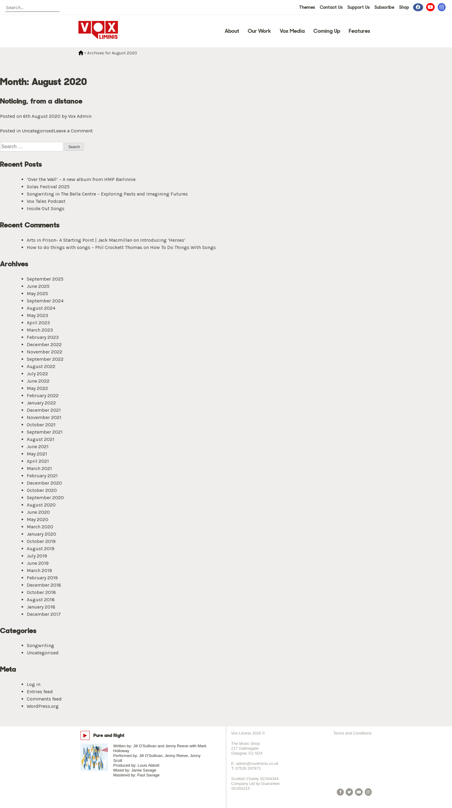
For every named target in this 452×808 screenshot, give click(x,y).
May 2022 (37, 388)
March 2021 (39, 468)
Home (80, 52)
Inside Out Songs (45, 208)
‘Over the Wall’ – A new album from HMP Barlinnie (81, 179)
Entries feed (40, 691)
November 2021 (44, 417)
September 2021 (45, 432)
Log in (33, 684)
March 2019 (39, 570)
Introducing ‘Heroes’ (162, 240)
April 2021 (38, 461)
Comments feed (44, 699)
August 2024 (41, 308)
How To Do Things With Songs (183, 247)
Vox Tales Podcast (46, 201)
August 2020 (41, 505)
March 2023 (40, 330)
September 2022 (45, 359)
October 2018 (41, 592)
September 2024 (45, 301)
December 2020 (44, 483)
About (232, 31)
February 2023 (43, 337)
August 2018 (41, 599)
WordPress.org (43, 706)
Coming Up (326, 31)
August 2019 (40, 548)
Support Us (358, 7)
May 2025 (37, 293)
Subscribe (384, 7)
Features (359, 31)
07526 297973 (248, 768)
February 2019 (42, 578)
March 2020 (40, 527)
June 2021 (38, 446)
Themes (307, 7)
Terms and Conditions (352, 733)
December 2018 (44, 585)
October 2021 (41, 425)
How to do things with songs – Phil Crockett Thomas (84, 247)
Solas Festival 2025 (48, 186)
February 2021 (42, 476)
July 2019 (37, 556)
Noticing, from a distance (41, 101)
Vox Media (292, 31)
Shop (404, 7)
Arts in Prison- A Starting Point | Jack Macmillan (79, 240)
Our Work (259, 31)
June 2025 (38, 286)
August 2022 (41, 366)
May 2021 (37, 454)
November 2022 (44, 352)
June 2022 (38, 381)
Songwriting (40, 645)
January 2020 (41, 534)
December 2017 (44, 614)
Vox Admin (79, 116)
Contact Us (331, 7)
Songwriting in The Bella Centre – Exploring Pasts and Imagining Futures (107, 194)
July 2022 (37, 374)
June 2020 (38, 512)
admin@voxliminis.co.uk (257, 763)
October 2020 (42, 490)
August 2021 (40, 439)
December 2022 (44, 344)
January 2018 (41, 607)
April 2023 (38, 323)
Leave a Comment (73, 131)
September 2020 (45, 497)
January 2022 (41, 403)
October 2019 (41, 541)
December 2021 (44, 410)
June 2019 (38, 563)
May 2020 (37, 519)
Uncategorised (38, 131)
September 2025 (45, 279)
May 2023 (37, 315)
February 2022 (43, 395)
